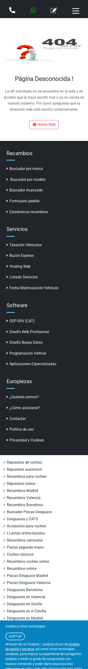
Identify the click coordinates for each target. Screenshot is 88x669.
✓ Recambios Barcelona (23, 505)
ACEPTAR (15, 636)
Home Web (44, 124)
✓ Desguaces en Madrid (23, 618)
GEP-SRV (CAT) (21, 321)
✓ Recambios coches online (26, 561)
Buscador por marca (25, 168)
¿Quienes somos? (23, 397)
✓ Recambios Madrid (20, 490)
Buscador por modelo (26, 179)
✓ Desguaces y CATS (20, 519)
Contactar (16, 418)
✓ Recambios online (19, 568)
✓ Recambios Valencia (22, 497)
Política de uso (20, 429)
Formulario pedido (23, 201)
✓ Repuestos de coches (22, 462)
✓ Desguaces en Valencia (24, 597)
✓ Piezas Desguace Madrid (25, 575)
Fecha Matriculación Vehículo (32, 288)
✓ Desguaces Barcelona (23, 590)
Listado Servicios (22, 277)
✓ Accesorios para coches (24, 526)
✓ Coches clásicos (18, 554)
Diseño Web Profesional (28, 332)
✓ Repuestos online (19, 483)
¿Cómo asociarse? (23, 408)
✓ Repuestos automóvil (22, 469)
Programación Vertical (26, 353)
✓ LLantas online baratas (24, 533)
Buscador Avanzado (25, 190)
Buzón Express (20, 255)
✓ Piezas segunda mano (23, 547)
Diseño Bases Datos (25, 342)
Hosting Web (19, 266)
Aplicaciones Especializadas (31, 364)
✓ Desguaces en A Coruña (24, 611)
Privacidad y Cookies (25, 440)
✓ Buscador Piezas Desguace (27, 512)
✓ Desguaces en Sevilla (22, 604)
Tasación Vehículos (24, 245)
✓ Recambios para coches (24, 476)
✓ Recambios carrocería (23, 540)
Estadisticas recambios (27, 212)
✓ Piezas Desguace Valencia (26, 582)
